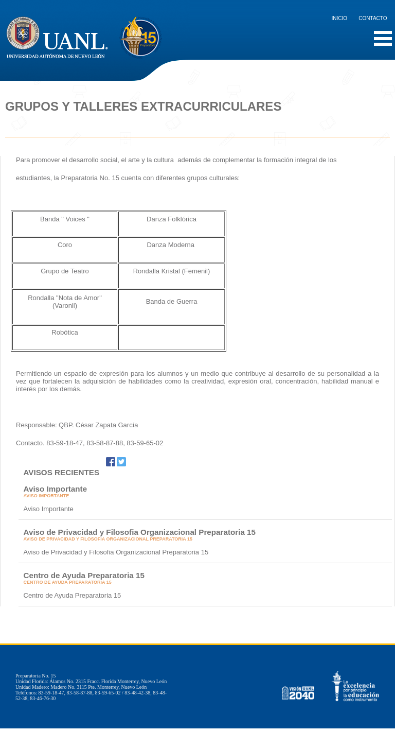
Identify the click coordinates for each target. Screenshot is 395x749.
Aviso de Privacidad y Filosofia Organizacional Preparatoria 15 (140, 532)
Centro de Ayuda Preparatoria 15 (84, 575)
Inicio (340, 18)
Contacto (372, 18)
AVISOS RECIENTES (62, 472)
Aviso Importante (55, 488)
